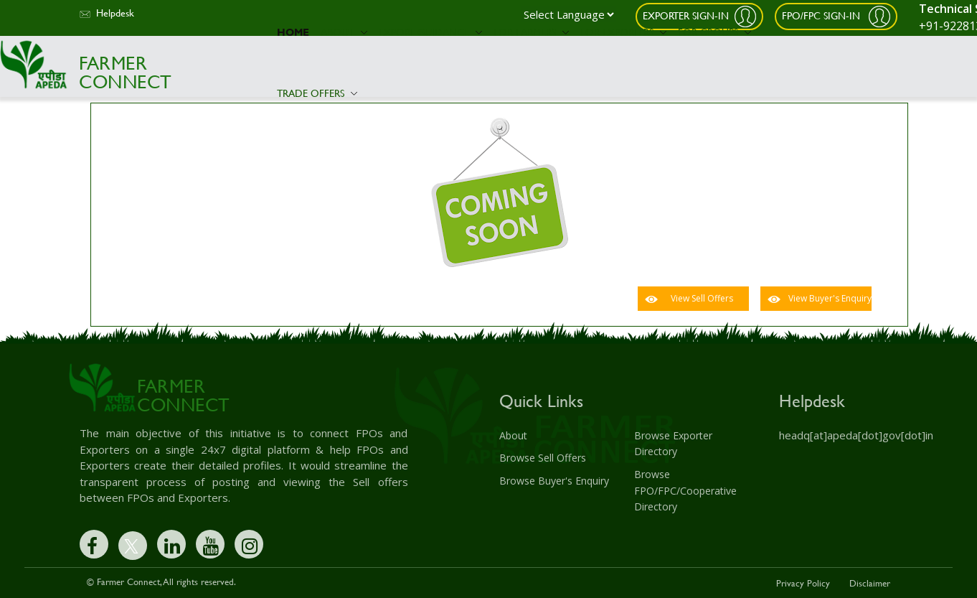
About (344, 31)
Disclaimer (869, 582)
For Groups (714, 31)
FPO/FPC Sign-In (822, 14)
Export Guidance (430, 31)
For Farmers (531, 31)
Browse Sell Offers (542, 457)
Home (293, 31)
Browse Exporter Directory (673, 443)
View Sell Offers (702, 298)
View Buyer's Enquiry (830, 298)
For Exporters (623, 31)
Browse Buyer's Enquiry (554, 480)
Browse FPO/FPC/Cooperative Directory (685, 490)
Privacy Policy (803, 582)
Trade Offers (317, 93)
